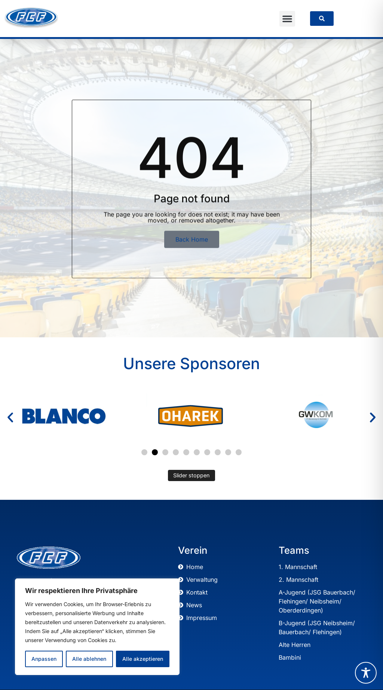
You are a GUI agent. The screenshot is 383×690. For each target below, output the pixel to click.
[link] (322, 18)
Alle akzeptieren (142, 659)
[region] (97, 626)
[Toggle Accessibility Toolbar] (365, 672)
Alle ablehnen (89, 659)
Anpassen (43, 659)
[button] (287, 19)
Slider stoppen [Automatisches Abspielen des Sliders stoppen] (191, 475)
